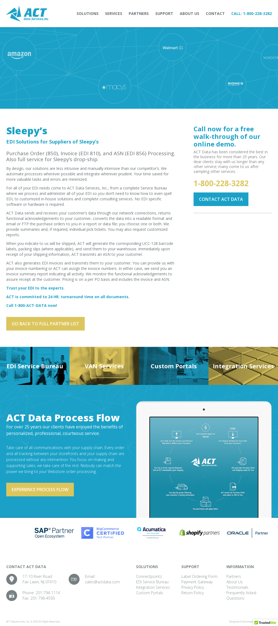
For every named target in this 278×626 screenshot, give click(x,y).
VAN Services (104, 366)
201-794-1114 (48, 592)
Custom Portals (174, 366)
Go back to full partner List (45, 324)
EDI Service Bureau (35, 366)
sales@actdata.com (102, 581)
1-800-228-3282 (257, 13)
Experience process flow (40, 490)
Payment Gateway (197, 581)
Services (113, 13)
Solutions (88, 13)
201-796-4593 (42, 598)
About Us (189, 13)
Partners (139, 13)
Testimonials (237, 587)
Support (164, 13)
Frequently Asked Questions (241, 595)
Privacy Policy (192, 587)
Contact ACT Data (221, 199)
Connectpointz (149, 576)
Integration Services (243, 366)
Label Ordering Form (199, 576)
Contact (215, 13)
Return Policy (192, 592)
